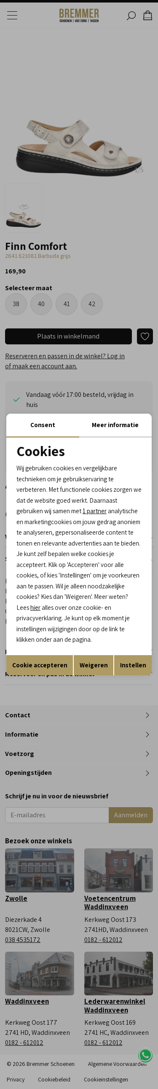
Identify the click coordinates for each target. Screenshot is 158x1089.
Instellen (133, 665)
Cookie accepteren (39, 665)
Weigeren (94, 665)
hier (35, 607)
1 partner (95, 511)
